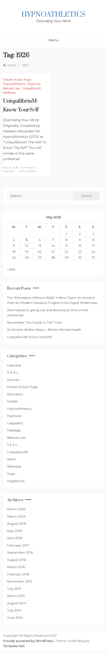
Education (15, 394)
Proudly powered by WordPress (28, 641)
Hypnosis (34, 84)
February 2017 (18, 545)
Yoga (11, 474)
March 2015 (16, 596)
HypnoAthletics (53, 14)
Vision (11, 459)
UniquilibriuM (31, 88)
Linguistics (15, 423)
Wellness (9, 93)
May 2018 (14, 531)
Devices (13, 380)
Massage (14, 430)
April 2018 (14, 538)
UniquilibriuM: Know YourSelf (29, 337)
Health (12, 401)
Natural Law (11, 88)
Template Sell (13, 646)
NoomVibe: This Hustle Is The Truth (34, 322)
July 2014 (14, 610)
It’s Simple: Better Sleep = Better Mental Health (44, 330)
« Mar (11, 269)
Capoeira (14, 365)
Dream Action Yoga (17, 79)
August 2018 (16, 523)
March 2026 (16, 509)
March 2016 (16, 567)
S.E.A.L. (12, 445)
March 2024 (16, 516)
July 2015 (14, 589)
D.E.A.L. (13, 372)
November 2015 (19, 581)
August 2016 (16, 560)
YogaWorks (15, 481)
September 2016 (20, 552)
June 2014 (15, 618)
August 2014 (16, 603)
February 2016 (18, 574)
